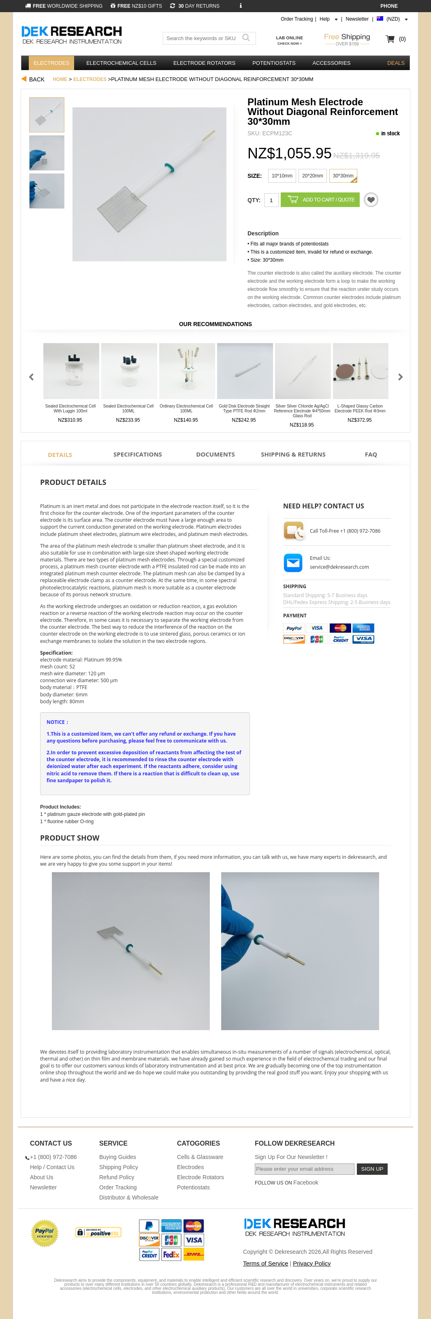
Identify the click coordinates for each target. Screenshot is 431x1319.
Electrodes (51, 63)
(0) (402, 39)
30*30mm (343, 176)
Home (60, 79)
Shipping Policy (118, 1167)
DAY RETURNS (195, 6)
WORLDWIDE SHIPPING (63, 6)
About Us (41, 1177)
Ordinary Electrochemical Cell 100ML (186, 408)
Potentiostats (273, 63)
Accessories (332, 63)
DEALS (396, 63)
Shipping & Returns (293, 454)
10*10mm (282, 176)
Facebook (305, 1182)
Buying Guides (117, 1157)
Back (37, 79)
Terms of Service (265, 1263)
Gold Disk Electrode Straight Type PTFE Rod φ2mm (244, 408)
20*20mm (312, 176)
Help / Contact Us (52, 1167)
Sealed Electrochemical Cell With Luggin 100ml (70, 408)
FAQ (371, 454)
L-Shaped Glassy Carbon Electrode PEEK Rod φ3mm (360, 408)
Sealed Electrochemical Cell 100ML (128, 408)
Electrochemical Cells (121, 63)
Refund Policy (116, 1177)
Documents (215, 454)
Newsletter (357, 19)
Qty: (254, 200)
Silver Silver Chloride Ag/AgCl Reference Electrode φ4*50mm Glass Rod (302, 411)
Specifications (137, 454)
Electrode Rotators (204, 63)
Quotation (371, 199)
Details (60, 454)
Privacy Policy (312, 1263)
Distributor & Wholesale (128, 1197)
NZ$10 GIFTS (136, 6)
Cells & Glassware (200, 1157)
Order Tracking (297, 19)
